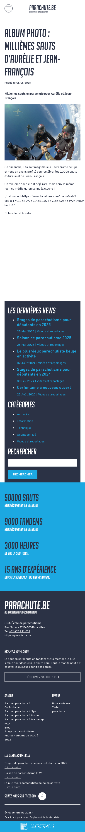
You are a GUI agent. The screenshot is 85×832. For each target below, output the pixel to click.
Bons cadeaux (61, 703)
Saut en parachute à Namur (22, 715)
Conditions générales (16, 817)
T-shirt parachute (58, 709)
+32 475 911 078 (19, 631)
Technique (24, 427)
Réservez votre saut (42, 677)
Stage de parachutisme (19, 731)
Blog (7, 727)
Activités (23, 414)
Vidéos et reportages (31, 441)
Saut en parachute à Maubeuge (24, 719)
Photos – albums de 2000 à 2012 (21, 737)
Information (25, 421)
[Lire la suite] (13, 767)
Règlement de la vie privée (45, 817)
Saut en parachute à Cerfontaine (18, 705)
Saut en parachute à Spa (20, 711)
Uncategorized (26, 434)
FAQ (7, 723)
